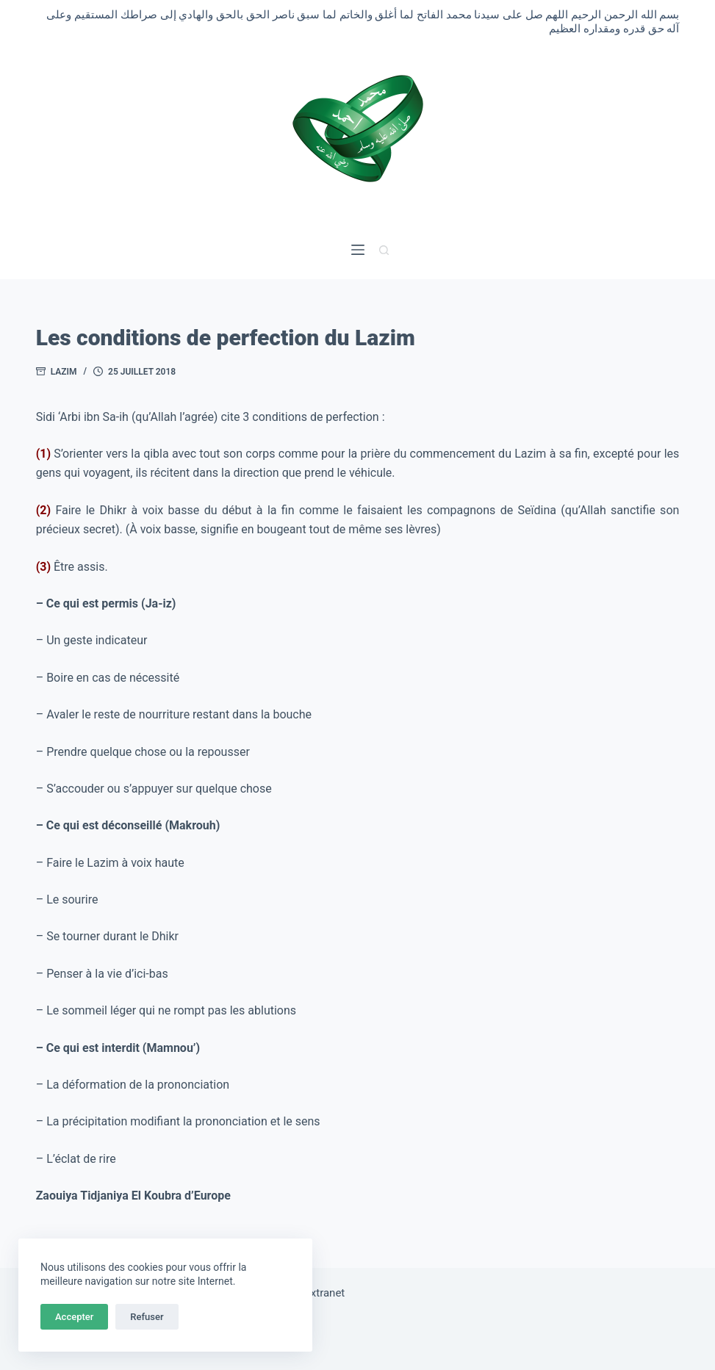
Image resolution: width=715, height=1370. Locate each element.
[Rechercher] (384, 250)
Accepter (74, 1316)
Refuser (146, 1316)
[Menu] (357, 249)
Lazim (64, 372)
